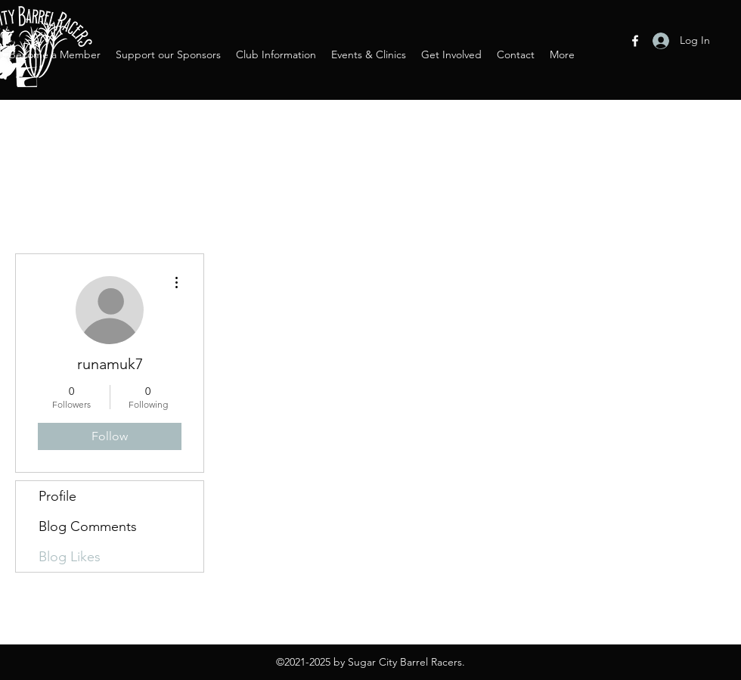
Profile (57, 496)
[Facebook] (635, 40)
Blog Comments (88, 526)
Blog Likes (70, 556)
